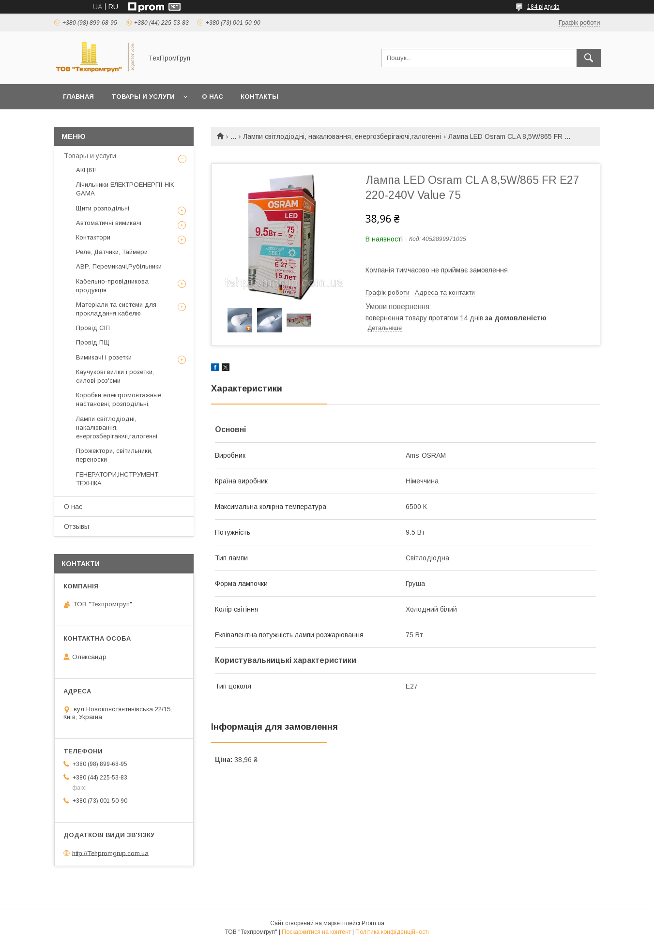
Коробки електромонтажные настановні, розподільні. (118, 399)
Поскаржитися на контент (316, 932)
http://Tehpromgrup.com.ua (110, 852)
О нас (212, 96)
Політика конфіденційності (392, 932)
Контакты (259, 96)
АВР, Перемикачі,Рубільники (119, 266)
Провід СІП (93, 327)
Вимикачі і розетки (104, 357)
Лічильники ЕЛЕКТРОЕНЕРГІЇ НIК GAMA (125, 189)
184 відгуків (543, 6)
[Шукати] (589, 58)
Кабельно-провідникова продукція (112, 286)
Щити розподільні (102, 208)
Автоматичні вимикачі (108, 222)
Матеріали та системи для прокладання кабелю (116, 309)
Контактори (93, 237)
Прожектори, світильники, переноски (114, 455)
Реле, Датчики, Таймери (112, 251)
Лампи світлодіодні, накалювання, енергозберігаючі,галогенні (342, 136)
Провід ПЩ (92, 342)
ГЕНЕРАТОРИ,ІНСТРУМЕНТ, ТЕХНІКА (118, 479)
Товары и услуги (143, 96)
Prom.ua (373, 923)
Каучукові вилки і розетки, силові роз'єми (115, 376)
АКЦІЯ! (86, 170)
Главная (78, 96)
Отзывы (76, 526)
